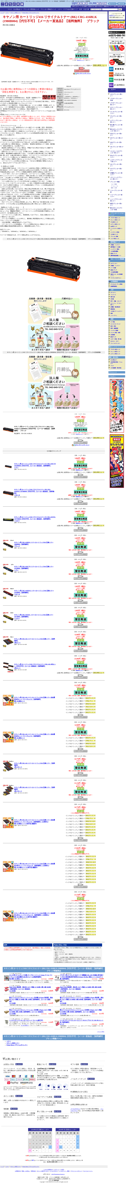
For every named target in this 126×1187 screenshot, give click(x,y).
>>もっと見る (100, 1031)
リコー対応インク (115, 238)
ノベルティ (112, 376)
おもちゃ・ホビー (115, 341)
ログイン (112, 15)
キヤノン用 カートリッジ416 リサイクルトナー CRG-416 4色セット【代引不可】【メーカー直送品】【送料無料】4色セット (35, 666)
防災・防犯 (113, 326)
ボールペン (113, 292)
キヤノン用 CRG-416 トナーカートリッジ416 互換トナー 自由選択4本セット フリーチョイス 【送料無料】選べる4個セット (34, 736)
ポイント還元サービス (43, 1171)
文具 (80, 9)
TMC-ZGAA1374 (18, 1008)
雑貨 (112, 319)
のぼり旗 (86, 9)
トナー (60, 9)
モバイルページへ (88, 1171)
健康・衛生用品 (113, 357)
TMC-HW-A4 (68, 985)
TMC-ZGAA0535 (69, 1008)
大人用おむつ (17, 9)
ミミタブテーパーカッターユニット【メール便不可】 (26, 1020)
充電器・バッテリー (115, 244)
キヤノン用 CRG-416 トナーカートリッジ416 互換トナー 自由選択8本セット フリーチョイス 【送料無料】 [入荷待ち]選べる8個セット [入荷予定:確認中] (34, 821)
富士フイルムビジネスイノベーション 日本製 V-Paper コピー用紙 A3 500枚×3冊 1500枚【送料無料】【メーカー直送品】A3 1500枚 (30, 1011)
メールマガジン (75, 1109)
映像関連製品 (114, 286)
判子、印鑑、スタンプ (116, 301)
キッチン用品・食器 (115, 332)
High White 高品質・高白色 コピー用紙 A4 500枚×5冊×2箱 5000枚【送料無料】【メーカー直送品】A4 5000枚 (80, 989)
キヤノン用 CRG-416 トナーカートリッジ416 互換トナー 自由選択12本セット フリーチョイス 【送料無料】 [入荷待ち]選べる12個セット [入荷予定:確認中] (34, 915)
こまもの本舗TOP (48, 1169)
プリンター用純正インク (48, 9)
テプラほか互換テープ (70, 9)
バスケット (57, 1169)
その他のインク (114, 234)
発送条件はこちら (80, 60)
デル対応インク (114, 222)
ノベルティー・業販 (64, 1171)
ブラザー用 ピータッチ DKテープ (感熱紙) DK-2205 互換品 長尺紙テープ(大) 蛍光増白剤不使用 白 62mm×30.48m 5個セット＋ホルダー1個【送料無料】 (81, 977)
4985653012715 (78, 996)
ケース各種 (113, 267)
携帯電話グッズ (115, 242)
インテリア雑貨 (114, 330)
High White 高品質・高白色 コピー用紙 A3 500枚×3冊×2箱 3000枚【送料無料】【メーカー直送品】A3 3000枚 (30, 989)
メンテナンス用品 (115, 232)
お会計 (62, 1169)
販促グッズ (113, 337)
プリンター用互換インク (31, 9)
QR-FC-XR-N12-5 (18, 973)
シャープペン (114, 315)
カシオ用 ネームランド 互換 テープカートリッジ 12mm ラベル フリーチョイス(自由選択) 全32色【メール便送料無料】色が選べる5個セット (30, 977)
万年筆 (112, 299)
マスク (10, 9)
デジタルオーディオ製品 (116, 284)
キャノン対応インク (115, 220)
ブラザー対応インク (115, 217)
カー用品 (113, 322)
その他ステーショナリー (116, 311)
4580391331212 (26, 1018)
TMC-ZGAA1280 (69, 996)
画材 (112, 313)
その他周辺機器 (114, 251)
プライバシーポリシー (76, 1171)
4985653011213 (78, 1008)
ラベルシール (114, 186)
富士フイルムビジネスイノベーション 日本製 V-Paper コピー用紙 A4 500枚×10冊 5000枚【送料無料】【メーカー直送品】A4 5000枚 (81, 1011)
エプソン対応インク (115, 224)
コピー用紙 (114, 184)
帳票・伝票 (114, 187)
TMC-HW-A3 (17, 985)
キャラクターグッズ (115, 324)
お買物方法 (18, 1171)
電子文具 (113, 296)
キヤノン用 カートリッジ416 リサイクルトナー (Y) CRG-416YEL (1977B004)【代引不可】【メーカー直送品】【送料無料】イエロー (35, 519)
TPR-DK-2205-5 (68, 973)
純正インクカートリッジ (116, 347)
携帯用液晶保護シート (116, 255)
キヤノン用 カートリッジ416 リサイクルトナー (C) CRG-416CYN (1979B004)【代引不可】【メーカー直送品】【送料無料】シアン (35, 465)
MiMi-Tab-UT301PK (69, 1018)
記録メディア (114, 253)
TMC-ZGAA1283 (18, 996)
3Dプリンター (114, 263)
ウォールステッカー (115, 343)
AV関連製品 (114, 281)
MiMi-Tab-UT (17, 1018)
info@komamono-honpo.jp (58, 1174)
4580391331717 (79, 1018)
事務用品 (113, 309)
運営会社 (33, 1171)
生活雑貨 (113, 334)
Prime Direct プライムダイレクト (17, 1045)
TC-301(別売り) (25, 1025)
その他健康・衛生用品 (116, 368)
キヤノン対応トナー (13, 1043)
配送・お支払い (26, 1171)
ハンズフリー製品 (115, 249)
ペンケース (113, 294)
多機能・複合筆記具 (115, 307)
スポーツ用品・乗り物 (116, 339)
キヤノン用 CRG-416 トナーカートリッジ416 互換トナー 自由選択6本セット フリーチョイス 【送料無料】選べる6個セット (34, 699)
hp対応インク (114, 226)
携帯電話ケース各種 (115, 247)
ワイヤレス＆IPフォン (116, 278)
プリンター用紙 (115, 182)
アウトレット (113, 372)
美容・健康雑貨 (114, 328)
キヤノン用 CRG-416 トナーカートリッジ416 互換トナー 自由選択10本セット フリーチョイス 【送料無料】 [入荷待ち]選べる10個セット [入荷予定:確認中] (34, 865)
